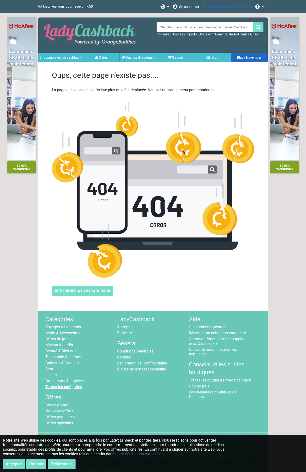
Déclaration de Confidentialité (142, 363)
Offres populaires (60, 417)
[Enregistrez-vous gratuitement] (227, 6)
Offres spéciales (59, 423)
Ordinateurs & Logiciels (65, 381)
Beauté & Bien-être (61, 351)
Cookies (124, 357)
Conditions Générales (135, 351)
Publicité (124, 333)
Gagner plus (199, 386)
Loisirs (51, 375)
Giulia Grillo (249, 34)
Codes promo (56, 405)
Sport (50, 369)
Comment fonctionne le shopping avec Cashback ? (217, 341)
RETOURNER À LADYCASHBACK (82, 291)
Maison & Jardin (59, 345)
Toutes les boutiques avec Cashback (220, 380)
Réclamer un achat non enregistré (217, 333)
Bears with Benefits (213, 34)
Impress (179, 34)
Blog (212, 57)
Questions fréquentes (207, 327)
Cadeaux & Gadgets (62, 363)
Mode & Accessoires (62, 333)
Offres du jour (57, 339)
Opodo (192, 34)
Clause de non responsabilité (141, 369)
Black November (249, 57)
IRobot (234, 34)
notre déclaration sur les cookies (142, 454)
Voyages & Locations (63, 327)
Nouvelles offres (59, 411)
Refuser (36, 464)
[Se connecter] (185, 6)
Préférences (62, 464)
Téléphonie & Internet (63, 357)
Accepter (14, 464)
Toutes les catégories (63, 387)
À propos (124, 327)
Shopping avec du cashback (60, 57)
